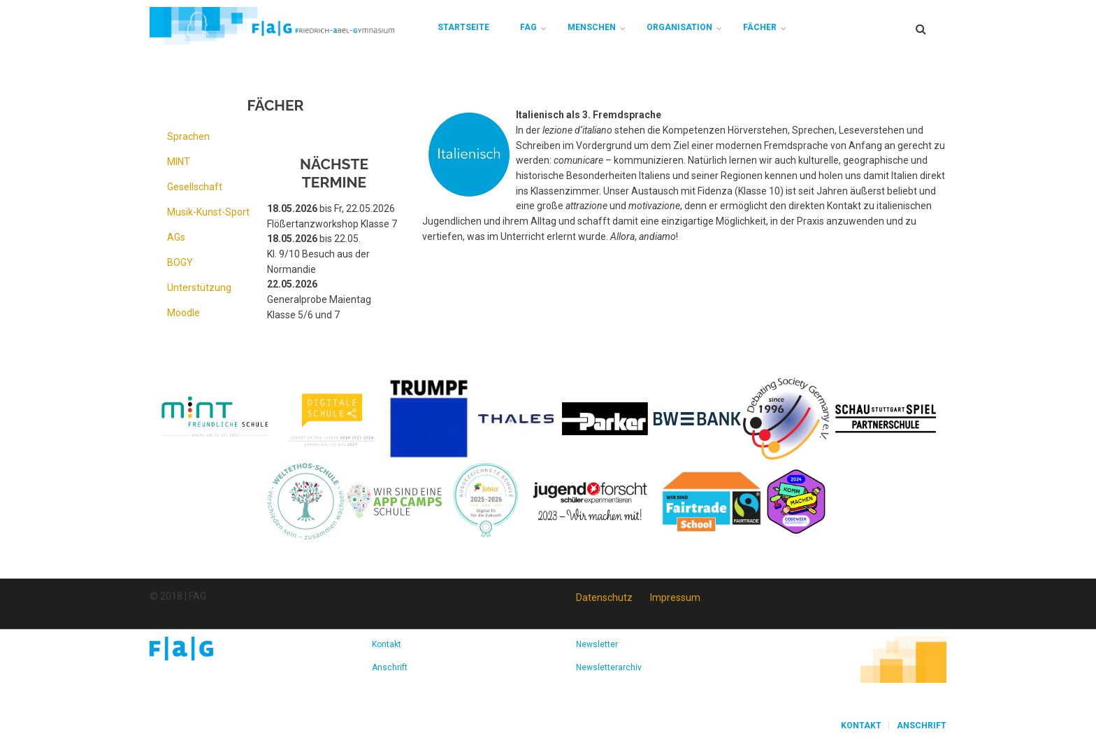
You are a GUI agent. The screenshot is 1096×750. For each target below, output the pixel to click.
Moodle (183, 312)
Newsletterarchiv (609, 667)
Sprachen (188, 136)
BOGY (180, 262)
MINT (178, 161)
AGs (176, 237)
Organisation (679, 27)
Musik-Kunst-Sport (208, 212)
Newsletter (597, 644)
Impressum (675, 597)
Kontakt (386, 644)
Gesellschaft (194, 186)
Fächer (760, 27)
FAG (528, 27)
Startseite (463, 27)
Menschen (592, 27)
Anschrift (390, 667)
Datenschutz (604, 597)
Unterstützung (199, 287)
